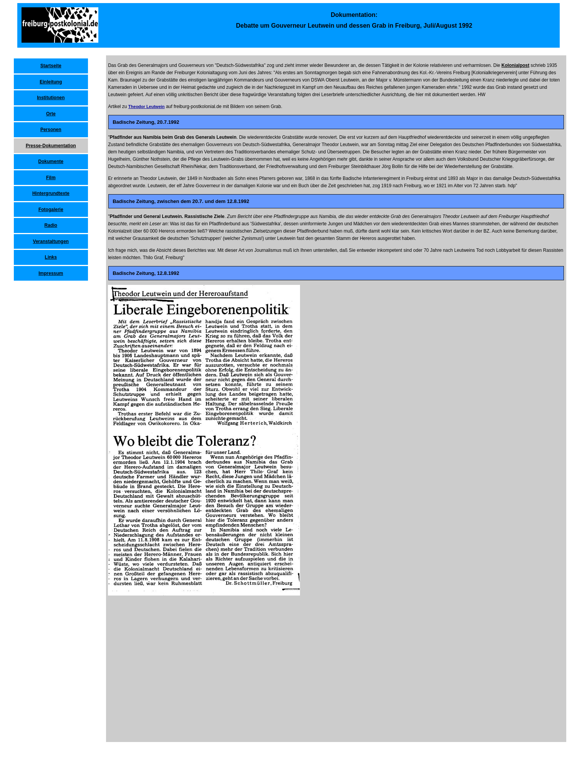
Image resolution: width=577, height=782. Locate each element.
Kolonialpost (515, 65)
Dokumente (50, 161)
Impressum (50, 273)
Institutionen (51, 97)
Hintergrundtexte (51, 193)
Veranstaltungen (51, 241)
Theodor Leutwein (146, 106)
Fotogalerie (50, 209)
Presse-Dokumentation (51, 145)
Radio (51, 225)
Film (51, 177)
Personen (50, 129)
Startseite (50, 65)
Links (51, 257)
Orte (51, 113)
